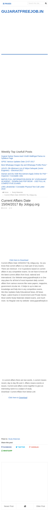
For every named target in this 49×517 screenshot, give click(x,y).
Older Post (40, 506)
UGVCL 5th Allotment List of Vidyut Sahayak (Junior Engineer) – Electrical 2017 (22, 169)
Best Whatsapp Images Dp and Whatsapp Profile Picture (24, 165)
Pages (7, 4)
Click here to (13, 398)
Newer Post (8, 506)
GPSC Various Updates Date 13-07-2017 (18, 162)
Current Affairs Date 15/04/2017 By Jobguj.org (19, 195)
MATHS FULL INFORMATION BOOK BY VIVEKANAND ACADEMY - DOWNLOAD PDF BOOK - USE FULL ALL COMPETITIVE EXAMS (24, 181)
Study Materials (14, 439)
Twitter (20, 447)
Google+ (34, 447)
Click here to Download (18, 260)
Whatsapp (6, 451)
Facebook (6, 447)
